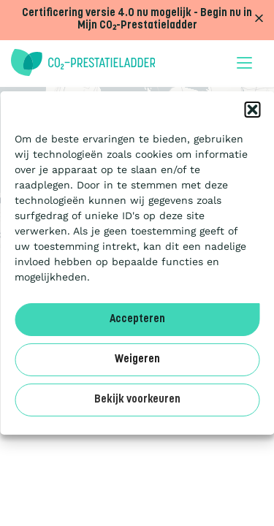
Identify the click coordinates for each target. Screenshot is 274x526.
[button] (252, 109)
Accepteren (137, 319)
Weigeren (137, 359)
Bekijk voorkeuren (137, 399)
